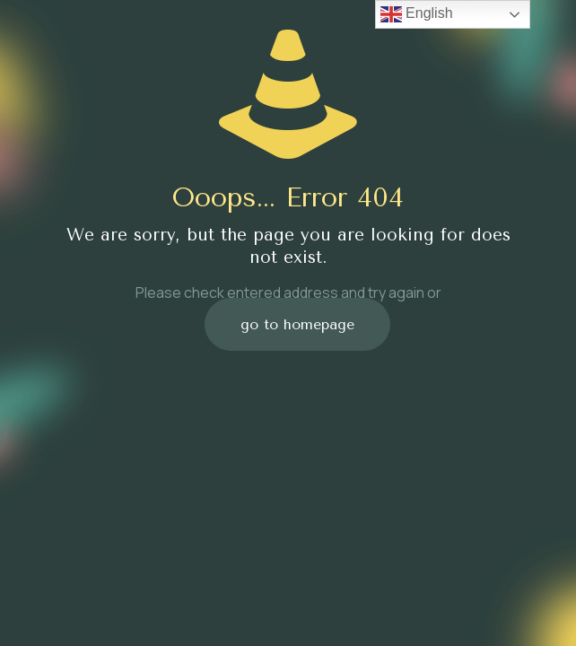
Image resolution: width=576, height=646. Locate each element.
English (416, 14)
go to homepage (297, 324)
